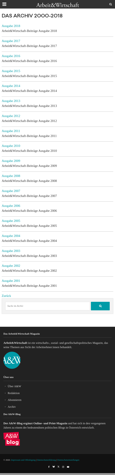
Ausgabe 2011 (11, 131)
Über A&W (14, 386)
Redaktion (14, 393)
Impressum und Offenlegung (23, 460)
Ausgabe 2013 (11, 101)
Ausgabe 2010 (11, 146)
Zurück (6, 296)
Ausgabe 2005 (11, 221)
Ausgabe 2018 (11, 26)
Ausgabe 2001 (11, 281)
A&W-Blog (16, 423)
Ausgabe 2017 (11, 41)
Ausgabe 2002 (11, 265)
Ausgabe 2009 (11, 161)
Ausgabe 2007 (11, 191)
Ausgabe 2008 (11, 176)
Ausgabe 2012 (11, 116)
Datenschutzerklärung (46, 460)
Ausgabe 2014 (11, 86)
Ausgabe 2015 (11, 71)
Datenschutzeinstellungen (68, 460)
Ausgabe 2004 (11, 236)
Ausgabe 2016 (11, 56)
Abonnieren (14, 400)
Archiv (12, 406)
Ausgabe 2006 (11, 206)
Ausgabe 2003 (11, 251)
